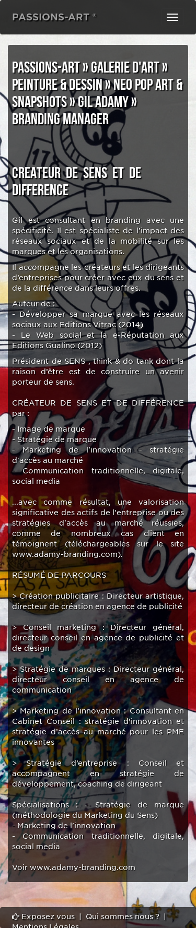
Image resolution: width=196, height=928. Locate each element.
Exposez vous (43, 916)
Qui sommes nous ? (122, 916)
